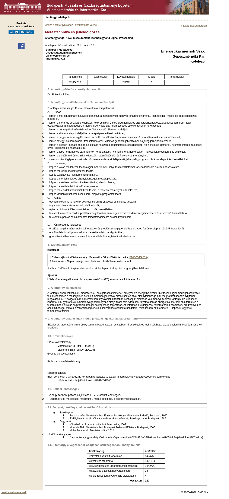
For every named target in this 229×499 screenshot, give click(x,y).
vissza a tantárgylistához (59, 24)
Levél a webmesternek (13, 492)
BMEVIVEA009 (138, 257)
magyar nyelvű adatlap (194, 25)
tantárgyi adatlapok (58, 17)
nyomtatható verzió (86, 24)
